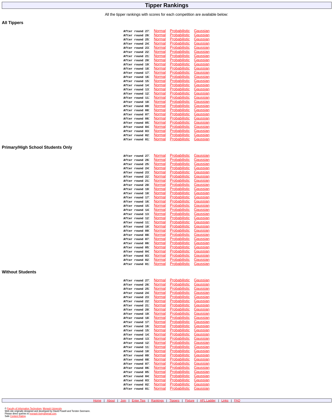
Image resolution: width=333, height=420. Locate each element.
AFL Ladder (208, 400)
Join (123, 400)
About (111, 400)
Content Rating (18, 416)
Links (224, 400)
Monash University (52, 408)
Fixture (189, 400)
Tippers (174, 400)
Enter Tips (138, 400)
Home (97, 400)
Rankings (157, 400)
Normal (160, 31)
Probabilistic (180, 31)
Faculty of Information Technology (24, 408)
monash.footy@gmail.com (43, 413)
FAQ (237, 400)
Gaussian (202, 31)
